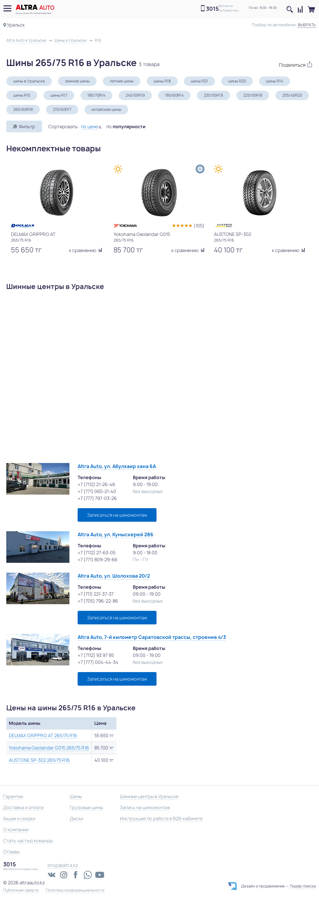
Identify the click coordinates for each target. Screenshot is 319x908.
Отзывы (11, 852)
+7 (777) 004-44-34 (98, 662)
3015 (212, 8)
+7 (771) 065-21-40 (97, 491)
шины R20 (237, 81)
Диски (76, 818)
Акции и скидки (19, 818)
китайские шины (106, 109)
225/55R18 (252, 95)
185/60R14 (174, 95)
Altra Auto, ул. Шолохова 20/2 (114, 576)
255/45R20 (292, 95)
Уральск (16, 25)
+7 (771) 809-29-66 (97, 559)
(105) (199, 226)
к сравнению (85, 250)
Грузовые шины (86, 807)
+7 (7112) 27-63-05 (96, 553)
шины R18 (162, 81)
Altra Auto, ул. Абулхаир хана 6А (117, 466)
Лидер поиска (303, 886)
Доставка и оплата (23, 807)
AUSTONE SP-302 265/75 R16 (39, 760)
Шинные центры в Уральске (149, 796)
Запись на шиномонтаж (145, 807)
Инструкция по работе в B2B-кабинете (161, 818)
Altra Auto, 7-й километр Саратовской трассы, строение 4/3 (152, 637)
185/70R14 (96, 95)
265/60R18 (23, 109)
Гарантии (13, 796)
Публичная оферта (20, 890)
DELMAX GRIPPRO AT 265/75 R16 (43, 735)
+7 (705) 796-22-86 (98, 601)
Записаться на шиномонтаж (117, 515)
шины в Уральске (29, 81)
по (125, 126)
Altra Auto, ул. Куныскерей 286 (115, 534)
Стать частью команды (28, 841)
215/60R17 (62, 109)
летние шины (121, 81)
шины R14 (274, 81)
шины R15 (21, 95)
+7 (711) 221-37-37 (96, 594)
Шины (76, 796)
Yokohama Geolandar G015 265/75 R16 (49, 748)
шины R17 (58, 95)
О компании (15, 830)
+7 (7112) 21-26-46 (96, 484)
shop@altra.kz (62, 865)
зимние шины (77, 81)
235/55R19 (213, 95)
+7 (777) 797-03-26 (97, 498)
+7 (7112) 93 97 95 (96, 655)
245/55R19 (135, 95)
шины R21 (199, 81)
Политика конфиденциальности (75, 890)
